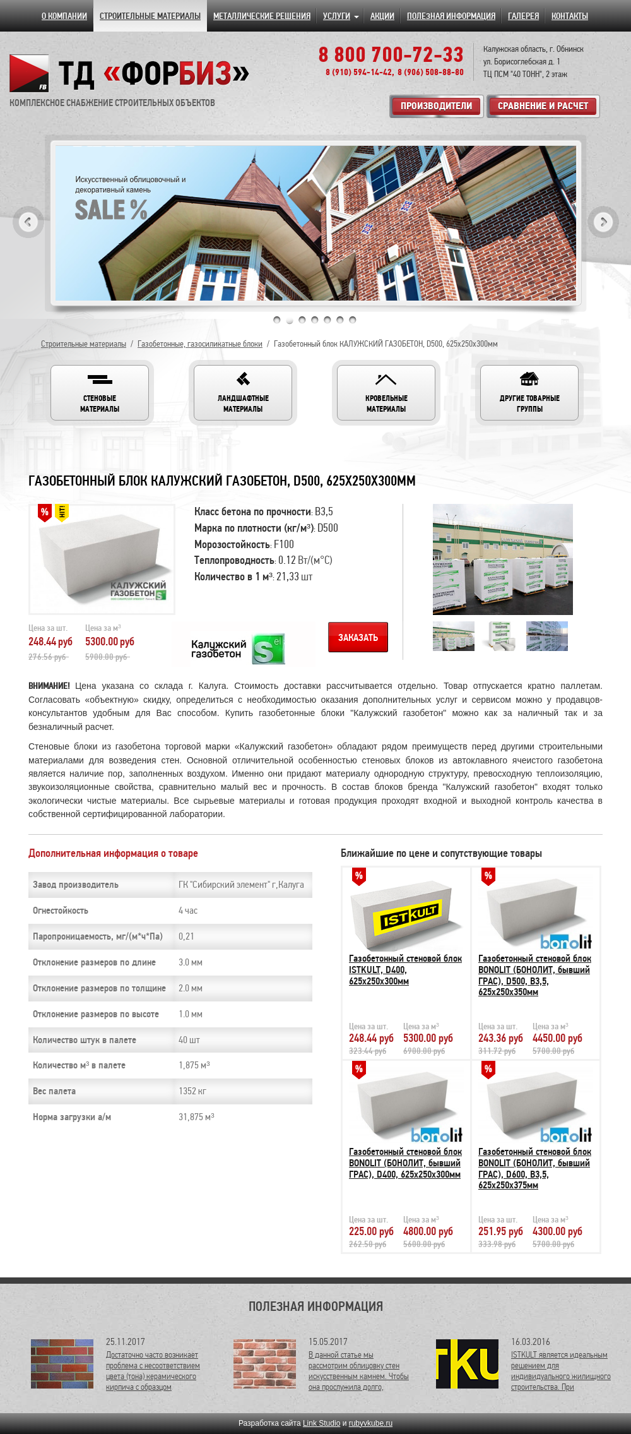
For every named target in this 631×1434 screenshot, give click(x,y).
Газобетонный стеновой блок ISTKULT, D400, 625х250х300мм (405, 969)
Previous (28, 222)
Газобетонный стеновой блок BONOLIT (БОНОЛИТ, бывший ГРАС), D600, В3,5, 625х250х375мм (534, 1168)
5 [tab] (327, 320)
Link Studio (321, 1423)
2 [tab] (289, 320)
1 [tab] (277, 320)
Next (603, 222)
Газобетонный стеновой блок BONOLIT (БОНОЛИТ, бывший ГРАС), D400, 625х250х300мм (405, 1163)
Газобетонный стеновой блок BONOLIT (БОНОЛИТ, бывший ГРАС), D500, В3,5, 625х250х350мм (534, 975)
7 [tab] (353, 320)
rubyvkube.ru (370, 1423)
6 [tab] (340, 320)
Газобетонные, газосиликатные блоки (200, 343)
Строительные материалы (83, 343)
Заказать (358, 637)
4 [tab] (315, 320)
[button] (99, 393)
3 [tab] (302, 320)
